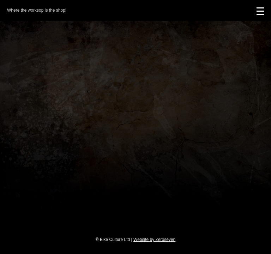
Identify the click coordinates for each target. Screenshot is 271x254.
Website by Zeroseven (154, 239)
